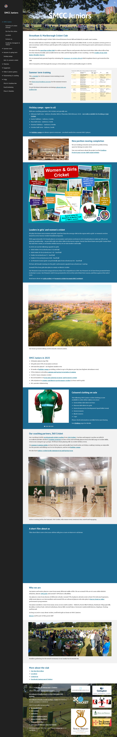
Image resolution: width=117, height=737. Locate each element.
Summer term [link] (8, 48)
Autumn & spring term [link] (10, 52)
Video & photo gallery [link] (10, 72)
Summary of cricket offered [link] (11, 26)
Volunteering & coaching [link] (11, 75)
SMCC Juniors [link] (8, 22)
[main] (70, 15)
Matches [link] (6, 64)
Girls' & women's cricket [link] (11, 60)
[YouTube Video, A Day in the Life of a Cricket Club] (70, 560)
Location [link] (8, 35)
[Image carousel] (48, 408)
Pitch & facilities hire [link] (10, 83)
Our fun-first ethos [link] (11, 31)
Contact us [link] (8, 39)
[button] (115, 2)
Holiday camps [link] (8, 56)
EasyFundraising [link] (8, 87)
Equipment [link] (7, 68)
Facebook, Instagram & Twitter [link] (12, 44)
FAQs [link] (5, 79)
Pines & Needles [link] (9, 91)
